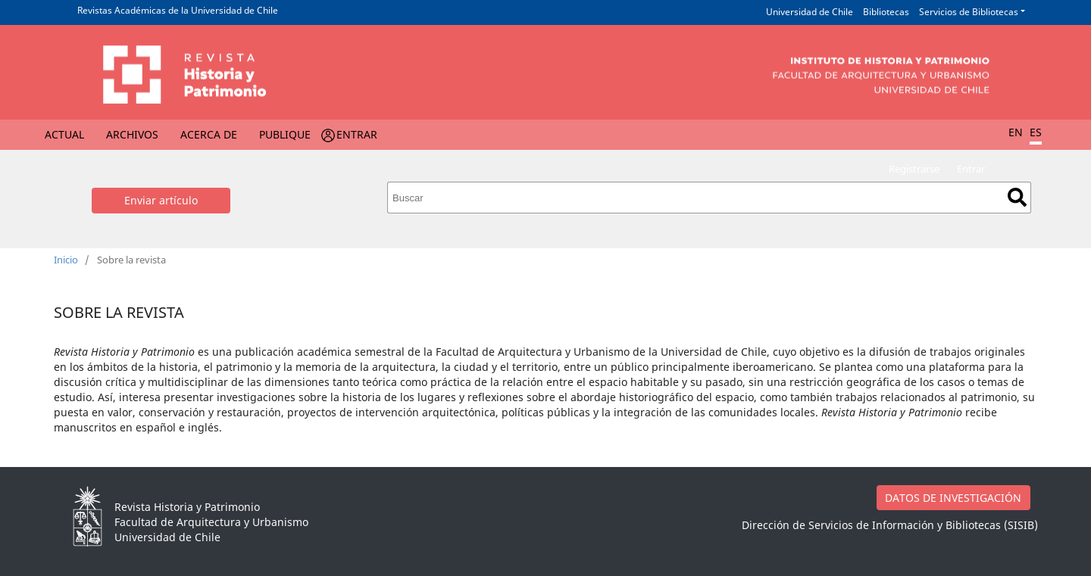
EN (1015, 132)
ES (1036, 132)
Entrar (356, 134)
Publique (285, 134)
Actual (64, 134)
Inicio (66, 259)
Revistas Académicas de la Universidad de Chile (177, 10)
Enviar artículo (161, 200)
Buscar (1017, 197)
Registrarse (914, 169)
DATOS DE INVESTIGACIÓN (953, 497)
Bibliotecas (886, 11)
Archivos (132, 134)
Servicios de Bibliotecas (968, 11)
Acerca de (208, 134)
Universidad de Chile (809, 11)
